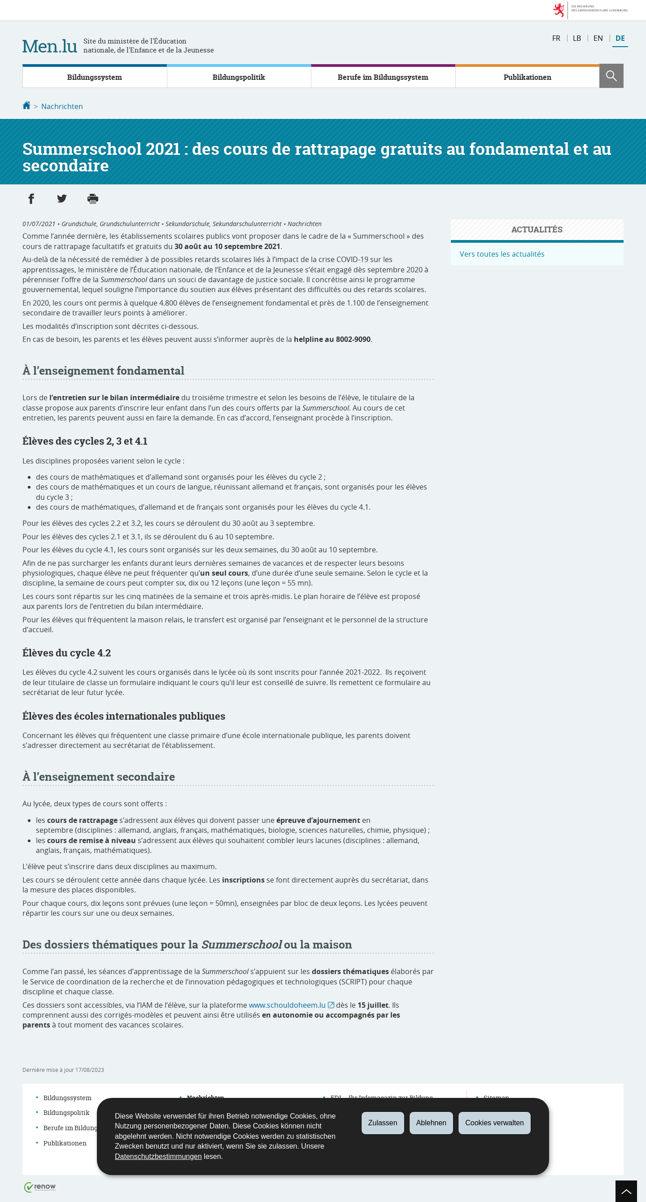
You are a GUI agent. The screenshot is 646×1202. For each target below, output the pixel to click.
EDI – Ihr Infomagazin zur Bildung (382, 1097)
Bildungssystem (94, 77)
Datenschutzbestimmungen (158, 1156)
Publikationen (527, 77)
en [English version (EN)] (598, 38)
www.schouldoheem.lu (287, 1004)
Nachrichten (62, 106)
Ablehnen (431, 1123)
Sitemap (496, 1097)
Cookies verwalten (494, 1123)
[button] (611, 76)
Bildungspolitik (239, 77)
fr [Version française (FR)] (556, 38)
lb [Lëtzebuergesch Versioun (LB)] (577, 38)
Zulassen (382, 1123)
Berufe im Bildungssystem (383, 77)
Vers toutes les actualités (502, 253)
